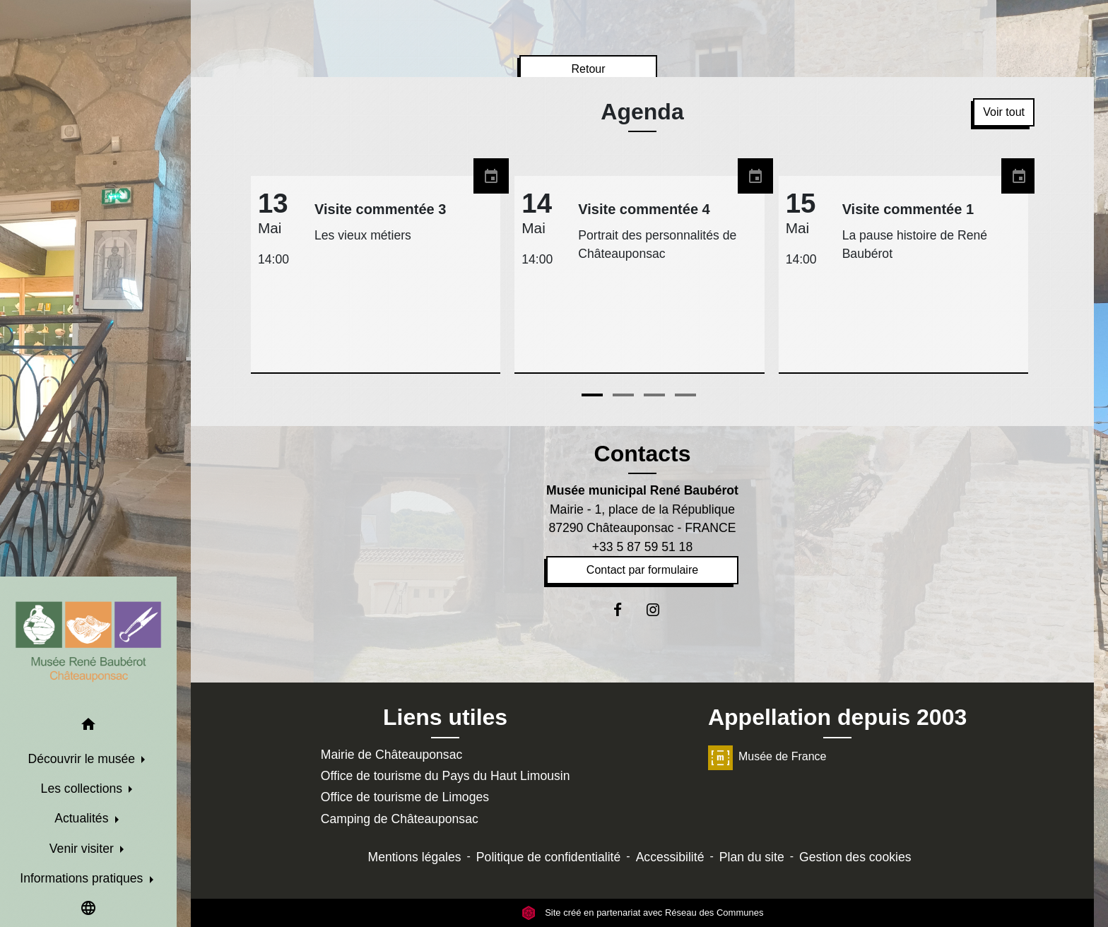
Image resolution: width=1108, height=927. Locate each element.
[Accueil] (88, 641)
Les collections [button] (83, 788)
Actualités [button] (83, 818)
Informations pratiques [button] (83, 878)
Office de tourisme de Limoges (405, 797)
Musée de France (767, 756)
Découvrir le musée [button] (83, 759)
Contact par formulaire (642, 570)
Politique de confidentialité (548, 857)
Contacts (642, 453)
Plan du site (751, 857)
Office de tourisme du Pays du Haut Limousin (445, 776)
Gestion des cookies (855, 857)
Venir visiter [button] (83, 849)
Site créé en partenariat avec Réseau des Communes (642, 912)
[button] (88, 726)
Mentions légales (414, 857)
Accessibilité (670, 857)
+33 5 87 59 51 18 (642, 547)
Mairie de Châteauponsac (392, 755)
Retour (588, 69)
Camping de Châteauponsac (399, 819)
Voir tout (1004, 112)
